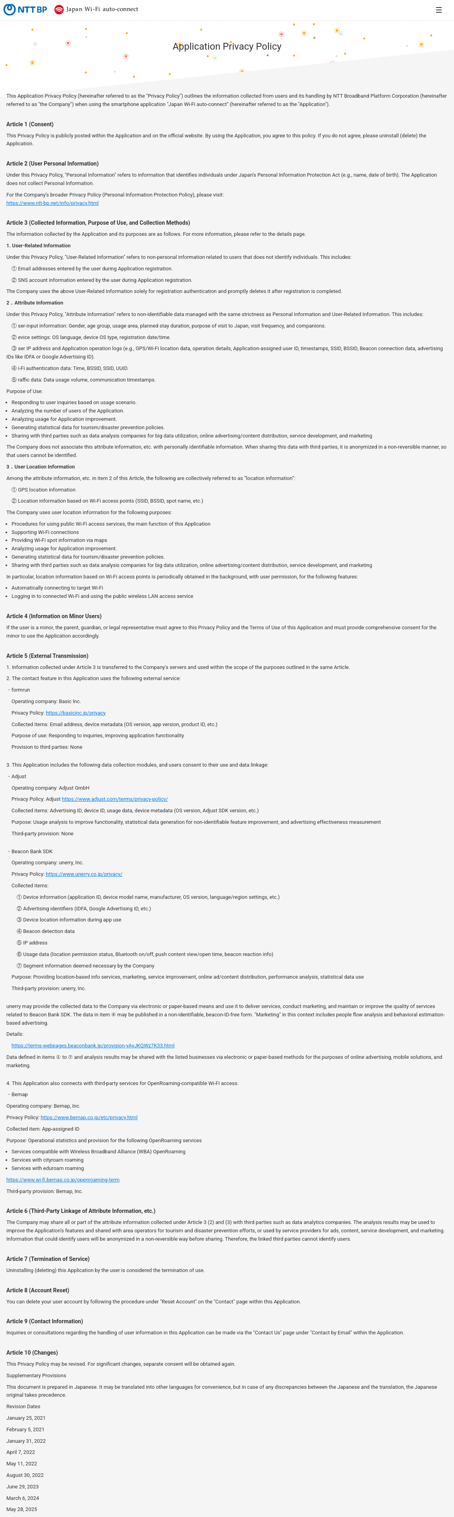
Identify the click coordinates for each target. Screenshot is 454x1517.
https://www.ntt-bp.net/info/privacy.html (52, 203)
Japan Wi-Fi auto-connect (94, 9)
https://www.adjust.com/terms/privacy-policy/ (115, 799)
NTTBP (24, 9)
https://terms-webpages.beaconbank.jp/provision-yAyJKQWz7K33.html (93, 1046)
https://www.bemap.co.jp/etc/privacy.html (89, 1117)
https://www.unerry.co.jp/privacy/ (84, 874)
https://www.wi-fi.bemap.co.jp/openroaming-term (63, 1180)
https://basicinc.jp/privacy (76, 713)
